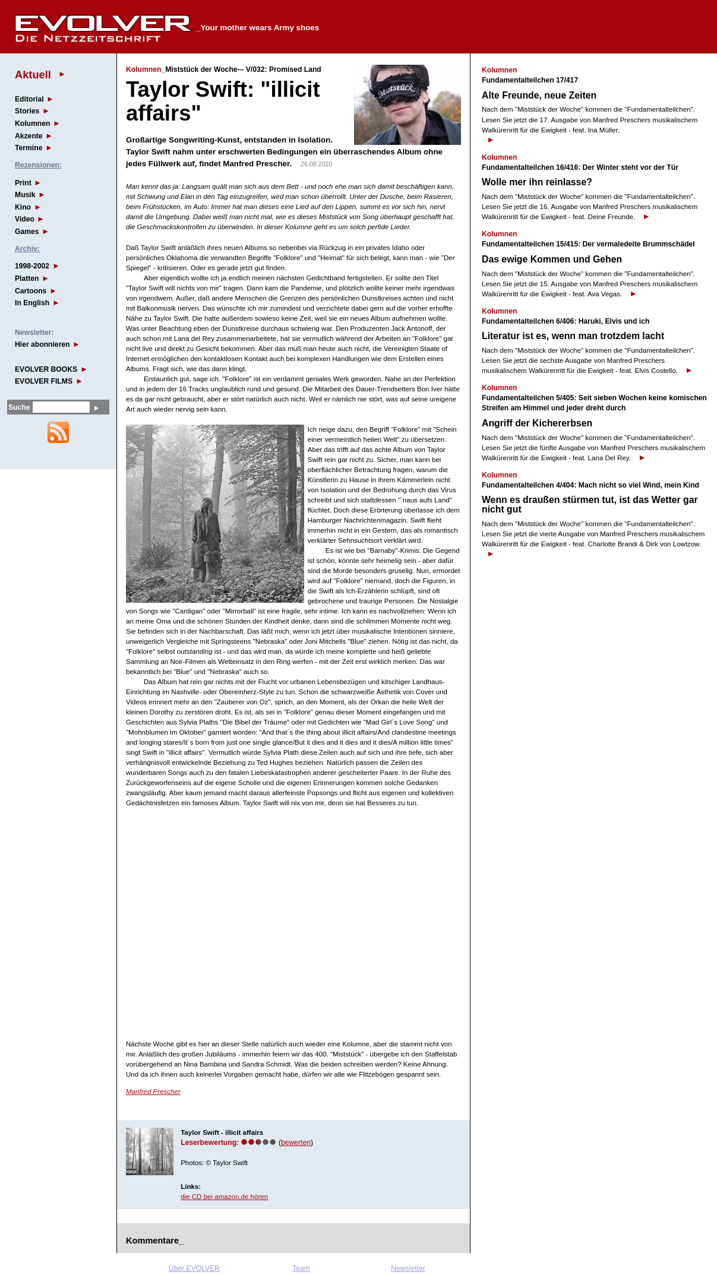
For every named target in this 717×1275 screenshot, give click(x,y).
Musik (25, 195)
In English (32, 303)
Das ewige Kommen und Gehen (552, 259)
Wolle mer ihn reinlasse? (537, 182)
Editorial (29, 99)
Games (27, 231)
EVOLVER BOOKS (46, 369)
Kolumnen (32, 123)
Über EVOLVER (194, 1268)
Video (24, 219)
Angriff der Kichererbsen (537, 423)
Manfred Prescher (153, 1091)
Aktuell (33, 74)
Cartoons (30, 291)
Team (301, 1268)
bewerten (296, 1142)
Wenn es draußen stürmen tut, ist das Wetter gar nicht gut (590, 504)
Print (23, 183)
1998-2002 (32, 266)
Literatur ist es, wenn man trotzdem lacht (573, 336)
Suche (19, 407)
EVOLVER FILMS (43, 381)
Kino (23, 207)
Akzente (29, 136)
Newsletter (408, 1268)
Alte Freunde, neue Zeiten (539, 95)
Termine (28, 148)
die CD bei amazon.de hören (224, 1196)
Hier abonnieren (42, 344)
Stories (27, 111)
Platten (27, 278)
